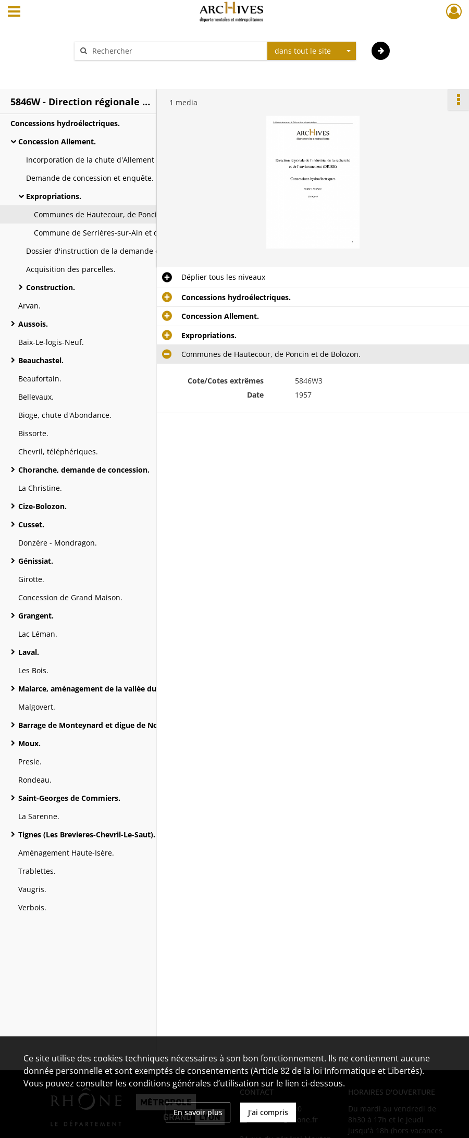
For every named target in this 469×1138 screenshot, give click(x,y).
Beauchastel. (41, 360)
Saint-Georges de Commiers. (69, 798)
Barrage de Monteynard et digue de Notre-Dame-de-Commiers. (122, 725)
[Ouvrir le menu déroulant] (14, 12)
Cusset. (31, 524)
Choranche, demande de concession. (84, 470)
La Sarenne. (38, 816)
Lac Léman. (37, 634)
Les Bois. (33, 670)
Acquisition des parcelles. (71, 269)
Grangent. (36, 616)
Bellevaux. (36, 397)
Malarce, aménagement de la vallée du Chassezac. (107, 689)
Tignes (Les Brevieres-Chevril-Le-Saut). (86, 834)
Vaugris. (32, 889)
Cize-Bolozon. (42, 506)
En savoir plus (198, 1112)
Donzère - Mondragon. (57, 543)
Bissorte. (33, 433)
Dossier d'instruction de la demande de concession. (116, 251)
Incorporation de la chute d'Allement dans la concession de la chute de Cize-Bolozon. (130, 160)
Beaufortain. (39, 379)
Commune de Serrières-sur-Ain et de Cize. (107, 233)
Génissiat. (35, 561)
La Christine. (40, 488)
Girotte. (31, 579)
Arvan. (29, 306)
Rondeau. (35, 780)
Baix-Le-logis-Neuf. (51, 342)
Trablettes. (37, 871)
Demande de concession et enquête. (90, 178)
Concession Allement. (57, 141)
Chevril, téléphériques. (58, 451)
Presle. (30, 761)
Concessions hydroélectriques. (65, 123)
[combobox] (311, 51)
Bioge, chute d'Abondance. (65, 415)
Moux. (29, 743)
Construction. (50, 287)
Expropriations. (53, 196)
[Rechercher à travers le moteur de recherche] (176, 50)
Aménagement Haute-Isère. (66, 853)
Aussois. (33, 324)
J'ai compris (268, 1112)
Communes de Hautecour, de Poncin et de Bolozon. (123, 214)
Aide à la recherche (114, 69)
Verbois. (32, 907)
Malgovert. (36, 707)
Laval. (28, 652)
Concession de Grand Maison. (70, 597)
